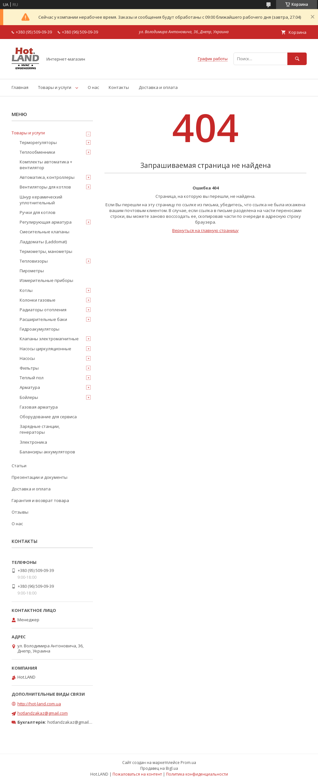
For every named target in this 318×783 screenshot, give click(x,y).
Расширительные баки (43, 319)
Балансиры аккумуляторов (47, 452)
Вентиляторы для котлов (45, 187)
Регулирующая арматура (46, 222)
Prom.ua (188, 762)
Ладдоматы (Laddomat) (43, 242)
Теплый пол (32, 378)
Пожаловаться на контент (137, 774)
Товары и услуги (54, 87)
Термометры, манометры (46, 251)
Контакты (119, 87)
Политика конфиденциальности (197, 774)
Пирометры (32, 271)
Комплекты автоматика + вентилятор (46, 164)
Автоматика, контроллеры (47, 177)
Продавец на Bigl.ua (159, 768)
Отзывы (20, 512)
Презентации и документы (39, 477)
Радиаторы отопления (43, 310)
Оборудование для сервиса (48, 417)
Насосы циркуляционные (45, 349)
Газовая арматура (39, 407)
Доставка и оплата (158, 87)
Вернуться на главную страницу (205, 230)
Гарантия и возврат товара (40, 500)
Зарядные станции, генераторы (40, 429)
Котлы (26, 290)
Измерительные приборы (46, 280)
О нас (93, 87)
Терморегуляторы (38, 142)
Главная (20, 87)
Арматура (30, 387)
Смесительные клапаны (44, 232)
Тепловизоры (34, 261)
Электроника (33, 442)
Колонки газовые (37, 300)
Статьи (19, 466)
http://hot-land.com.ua (39, 703)
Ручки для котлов (37, 212)
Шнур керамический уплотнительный (41, 200)
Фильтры (29, 368)
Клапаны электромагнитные (49, 339)
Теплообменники (37, 152)
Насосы (27, 358)
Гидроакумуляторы (39, 329)
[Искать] (297, 59)
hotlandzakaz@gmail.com (42, 713)
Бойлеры (29, 397)
